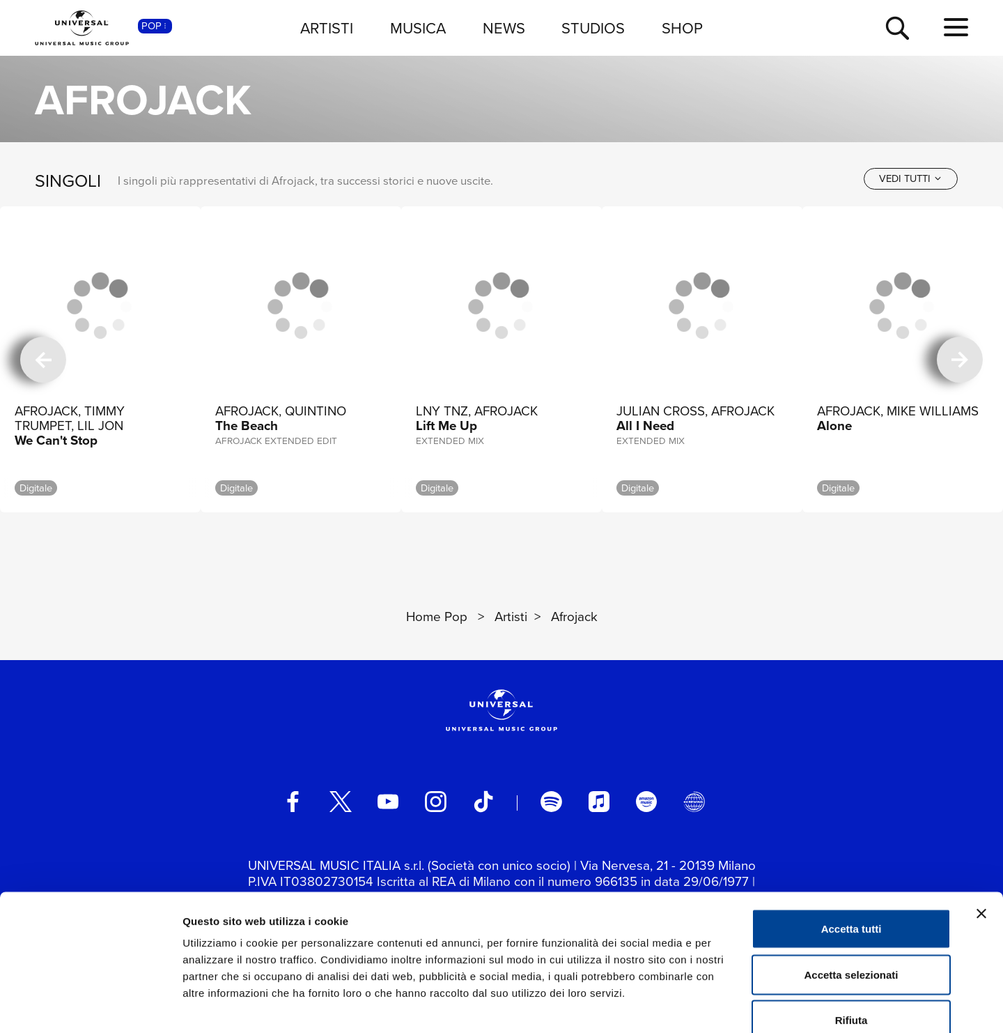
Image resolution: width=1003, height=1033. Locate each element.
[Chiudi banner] (981, 835)
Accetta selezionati (851, 896)
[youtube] (388, 802)
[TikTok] (483, 802)
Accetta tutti (851, 850)
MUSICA (418, 27)
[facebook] (292, 802)
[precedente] (43, 360)
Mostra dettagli (732, 1005)
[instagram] (435, 802)
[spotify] (551, 802)
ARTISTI (326, 27)
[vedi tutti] (911, 179)
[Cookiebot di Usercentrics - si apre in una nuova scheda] (90, 1005)
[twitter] (341, 802)
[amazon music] (646, 802)
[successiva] (960, 360)
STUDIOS (593, 27)
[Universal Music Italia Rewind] (694, 802)
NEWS (504, 27)
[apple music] (599, 802)
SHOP (682, 27)
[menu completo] (956, 27)
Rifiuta (851, 941)
